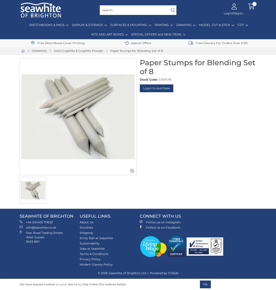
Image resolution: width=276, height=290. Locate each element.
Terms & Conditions (94, 254)
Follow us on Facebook (160, 227)
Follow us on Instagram (160, 222)
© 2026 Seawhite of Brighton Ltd (122, 273)
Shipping (86, 233)
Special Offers (138, 43)
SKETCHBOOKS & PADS (47, 25)
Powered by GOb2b (164, 273)
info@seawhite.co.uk (38, 227)
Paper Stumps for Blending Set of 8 (136, 51)
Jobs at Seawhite (92, 249)
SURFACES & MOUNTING (128, 25)
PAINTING (162, 25)
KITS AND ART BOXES (107, 34)
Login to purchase (156, 88)
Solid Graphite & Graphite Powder (78, 51)
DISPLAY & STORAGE (87, 25)
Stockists (86, 227)
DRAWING (184, 25)
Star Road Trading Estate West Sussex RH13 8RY (41, 237)
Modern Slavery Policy (96, 264)
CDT (241, 25)
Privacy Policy (90, 259)
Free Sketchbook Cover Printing (58, 43)
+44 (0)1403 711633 (36, 222)
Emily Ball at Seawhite (96, 238)
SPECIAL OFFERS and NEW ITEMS (156, 34)
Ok (205, 284)
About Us (86, 222)
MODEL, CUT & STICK (214, 25)
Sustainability (90, 243)
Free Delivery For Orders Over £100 (218, 43)
